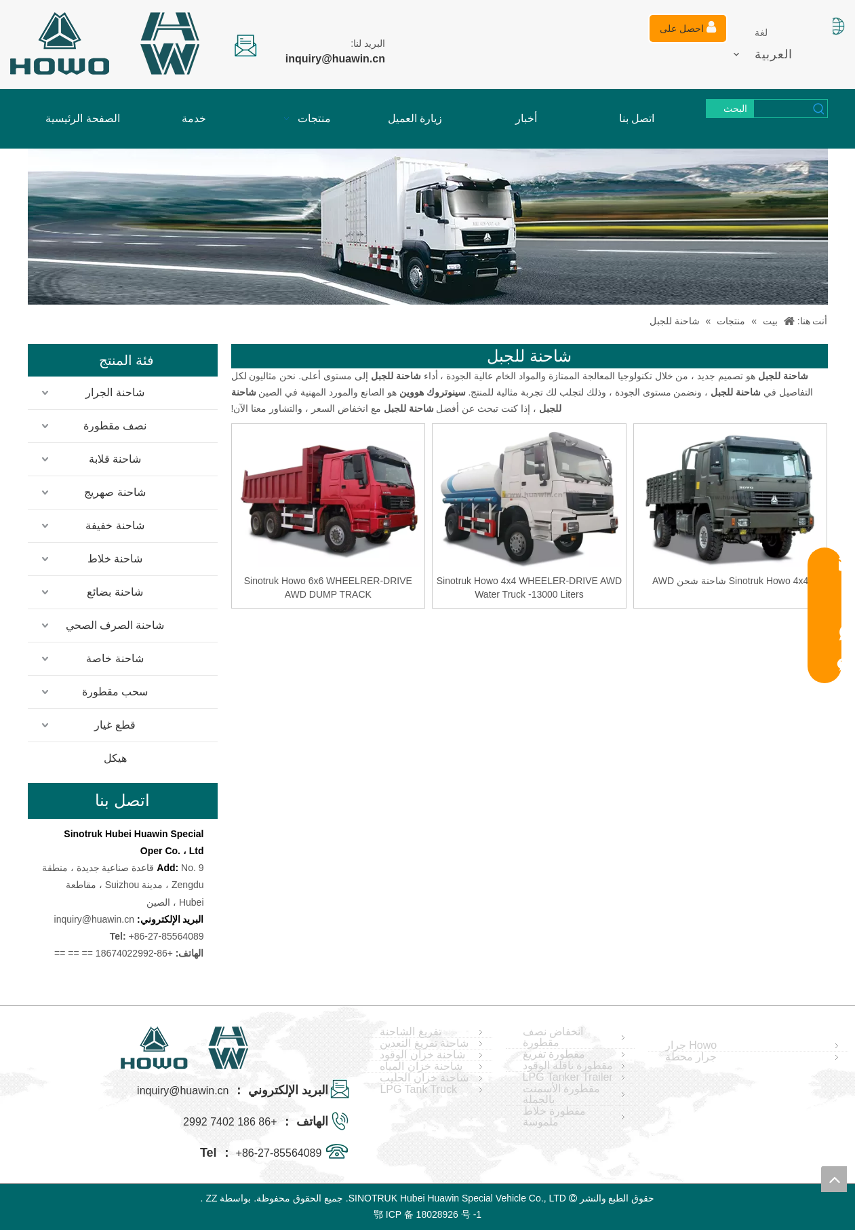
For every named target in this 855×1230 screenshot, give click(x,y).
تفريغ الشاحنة (410, 1031)
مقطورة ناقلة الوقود (568, 1065)
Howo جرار (691, 1045)
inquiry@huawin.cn (94, 919)
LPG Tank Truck (418, 1089)
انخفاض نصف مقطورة (553, 1037)
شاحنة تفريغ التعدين (424, 1043)
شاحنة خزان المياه (421, 1066)
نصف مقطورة (114, 425)
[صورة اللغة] (836, 26)
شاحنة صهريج (114, 492)
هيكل (115, 758)
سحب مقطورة (115, 691)
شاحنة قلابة (115, 459)
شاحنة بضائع (114, 592)
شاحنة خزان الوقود (422, 1055)
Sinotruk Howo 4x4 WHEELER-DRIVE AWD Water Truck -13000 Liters (529, 587)
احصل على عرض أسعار (688, 31)
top (834, 1179)
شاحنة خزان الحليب (424, 1078)
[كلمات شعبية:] (730, 108)
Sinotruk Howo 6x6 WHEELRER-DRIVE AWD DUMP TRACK (328, 587)
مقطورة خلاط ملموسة (554, 1117)
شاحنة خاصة (114, 658)
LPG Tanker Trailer (568, 1077)
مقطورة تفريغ (554, 1054)
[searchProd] (783, 108)
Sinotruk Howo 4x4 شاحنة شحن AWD (730, 580)
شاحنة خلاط (114, 558)
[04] (428, 227)
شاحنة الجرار (114, 392)
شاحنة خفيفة (114, 525)
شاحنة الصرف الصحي (115, 625)
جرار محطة (691, 1057)
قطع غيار (114, 725)
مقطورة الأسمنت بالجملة (561, 1094)
